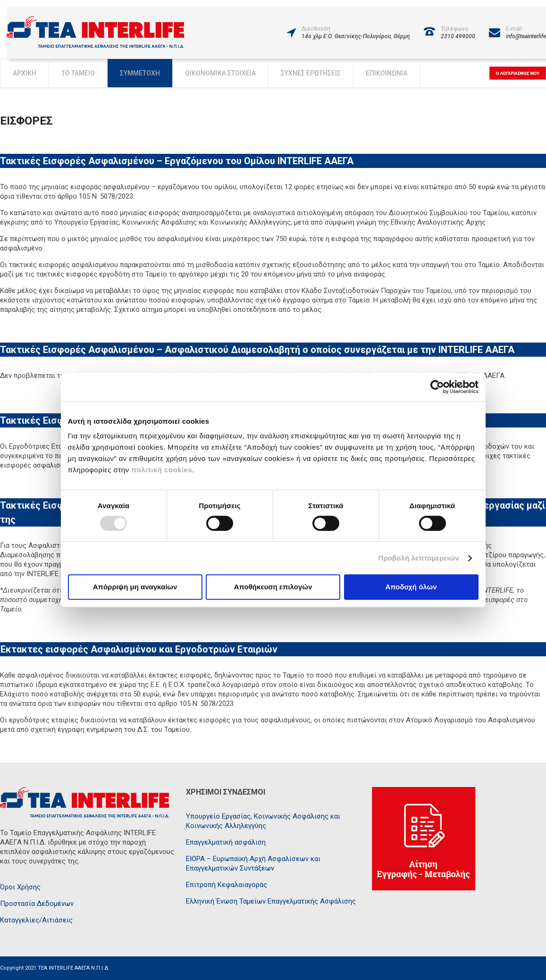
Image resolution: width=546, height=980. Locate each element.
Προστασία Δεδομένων (37, 903)
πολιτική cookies (161, 470)
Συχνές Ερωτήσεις (311, 73)
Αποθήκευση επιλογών (273, 587)
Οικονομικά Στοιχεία (220, 73)
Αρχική (24, 73)
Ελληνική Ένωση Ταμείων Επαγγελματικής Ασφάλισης (271, 901)
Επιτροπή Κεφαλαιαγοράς (226, 884)
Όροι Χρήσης (20, 887)
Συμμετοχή (140, 73)
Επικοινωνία (386, 73)
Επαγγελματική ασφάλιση (226, 842)
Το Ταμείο (78, 73)
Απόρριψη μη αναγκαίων (135, 587)
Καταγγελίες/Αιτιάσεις (36, 920)
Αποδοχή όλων (411, 587)
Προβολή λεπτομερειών (419, 558)
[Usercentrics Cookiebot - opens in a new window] (437, 387)
